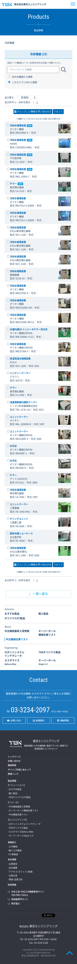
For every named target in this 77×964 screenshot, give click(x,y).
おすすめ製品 (12, 613)
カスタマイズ (12, 662)
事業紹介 (12, 842)
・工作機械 (12, 846)
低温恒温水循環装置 (20, 358)
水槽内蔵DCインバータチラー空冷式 (29, 329)
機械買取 (12, 765)
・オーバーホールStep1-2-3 (20, 835)
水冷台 (13, 445)
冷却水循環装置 (21, 125)
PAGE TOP (69, 953)
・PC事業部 (13, 854)
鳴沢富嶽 (15, 903)
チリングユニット (19, 518)
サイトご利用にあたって (19, 769)
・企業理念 (12, 863)
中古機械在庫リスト (17, 639)
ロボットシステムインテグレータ (14, 654)
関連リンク (13, 773)
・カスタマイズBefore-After (21, 831)
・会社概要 (12, 867)
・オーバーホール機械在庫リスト (23, 810)
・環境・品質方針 (15, 879)
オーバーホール (47, 662)
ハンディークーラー (20, 373)
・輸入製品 (12, 793)
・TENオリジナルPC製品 (19, 797)
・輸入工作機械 (15, 850)
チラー (16, 183)
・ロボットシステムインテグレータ (24, 824)
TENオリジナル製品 (49, 652)
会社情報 (12, 859)
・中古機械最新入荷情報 (19, 806)
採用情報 (12, 884)
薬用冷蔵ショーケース (21, 533)
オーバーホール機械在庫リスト (47, 632)
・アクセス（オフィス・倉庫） (20, 871)
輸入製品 (43, 613)
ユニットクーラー (19, 416)
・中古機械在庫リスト (18, 814)
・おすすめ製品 (15, 789)
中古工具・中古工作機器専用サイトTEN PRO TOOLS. (27, 893)
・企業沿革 (12, 875)
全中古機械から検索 (20, 76)
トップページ (14, 756)
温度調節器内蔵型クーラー (23, 402)
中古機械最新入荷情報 (17, 631)
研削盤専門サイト (19, 899)
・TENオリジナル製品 (18, 827)
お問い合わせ (14, 761)
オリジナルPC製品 (15, 618)
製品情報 (12, 780)
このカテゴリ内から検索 (22, 82)
